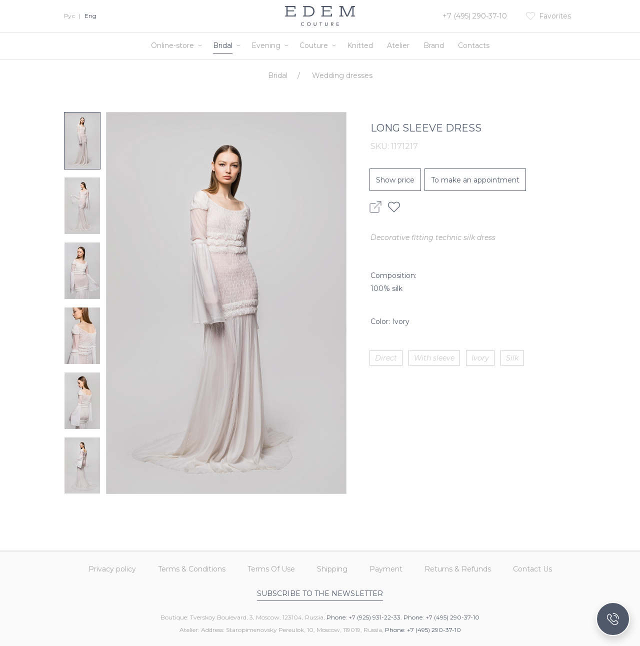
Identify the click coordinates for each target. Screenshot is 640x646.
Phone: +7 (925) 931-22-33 (363, 617)
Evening (266, 45)
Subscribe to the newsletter (320, 593)
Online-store (172, 45)
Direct (386, 358)
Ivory (480, 358)
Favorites (555, 16)
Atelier (398, 45)
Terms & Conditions (192, 569)
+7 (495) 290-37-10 (474, 16)
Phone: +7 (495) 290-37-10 (442, 617)
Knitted (360, 45)
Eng (90, 16)
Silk (512, 358)
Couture (314, 45)
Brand (434, 45)
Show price (395, 180)
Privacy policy (112, 569)
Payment (386, 569)
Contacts (474, 45)
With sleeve (434, 358)
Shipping (332, 569)
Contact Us (532, 569)
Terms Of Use (271, 569)
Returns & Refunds (457, 569)
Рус (69, 16)
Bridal (222, 45)
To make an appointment (475, 180)
